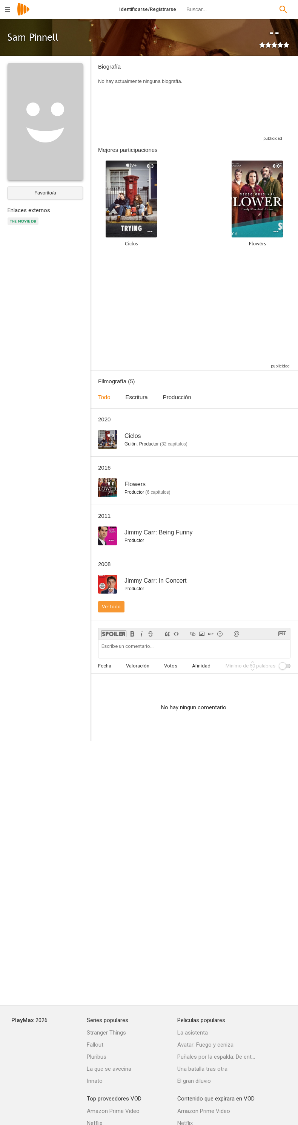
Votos (170, 666)
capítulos (173, 444)
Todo (104, 397)
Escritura (137, 397)
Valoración (137, 666)
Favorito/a (45, 193)
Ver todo (111, 606)
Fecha (104, 666)
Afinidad (201, 666)
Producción (177, 397)
